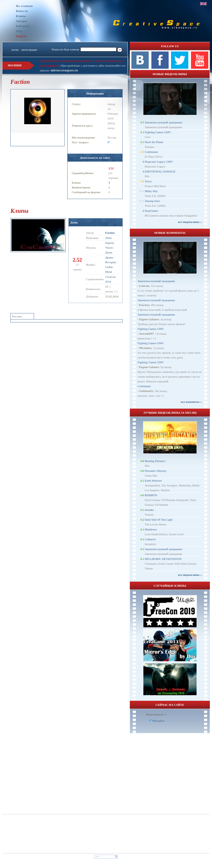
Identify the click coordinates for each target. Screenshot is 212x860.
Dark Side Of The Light (159, 519)
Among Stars (152, 200)
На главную (24, 6)
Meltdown (151, 529)
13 (106, 286)
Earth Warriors (153, 480)
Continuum (151, 151)
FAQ (19, 31)
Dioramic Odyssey (156, 470)
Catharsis (150, 539)
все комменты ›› (191, 401)
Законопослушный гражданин (163, 122)
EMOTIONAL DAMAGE (160, 171)
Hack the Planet (154, 142)
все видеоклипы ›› (190, 221)
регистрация (29, 49)
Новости (22, 11)
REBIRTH (151, 495)
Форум (21, 36)
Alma (108, 237)
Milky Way (151, 191)
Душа (74, 222)
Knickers (144, 304)
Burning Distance (155, 461)
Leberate (144, 285)
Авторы (21, 21)
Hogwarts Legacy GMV (159, 161)
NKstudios (145, 347)
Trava (148, 181)
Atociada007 (146, 333)
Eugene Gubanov (149, 319)
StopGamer (151, 210)
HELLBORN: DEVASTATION (163, 558)
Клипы (21, 16)
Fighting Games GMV (158, 132)
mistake (149, 509)
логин (14, 49)
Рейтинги (23, 26)
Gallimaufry (146, 390)
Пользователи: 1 (156, 714)
